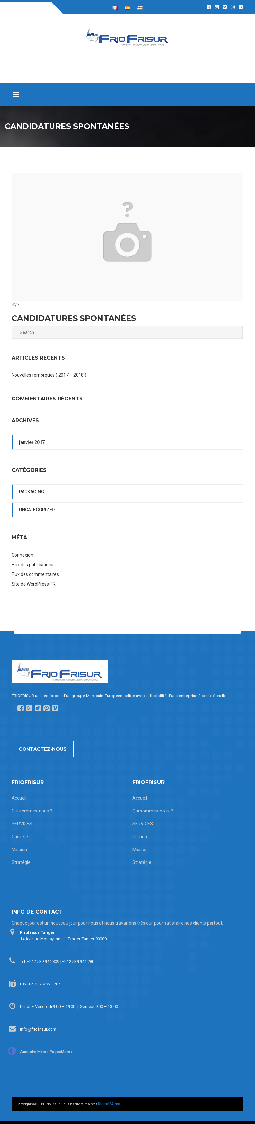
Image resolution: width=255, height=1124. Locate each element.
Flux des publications (32, 564)
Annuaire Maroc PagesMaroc (46, 1052)
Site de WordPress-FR (34, 584)
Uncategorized (37, 509)
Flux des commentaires (35, 574)
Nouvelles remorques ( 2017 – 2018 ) (49, 375)
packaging (31, 491)
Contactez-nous (43, 749)
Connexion (22, 555)
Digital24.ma (109, 1104)
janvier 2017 (32, 442)
